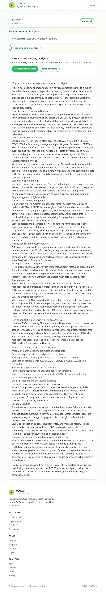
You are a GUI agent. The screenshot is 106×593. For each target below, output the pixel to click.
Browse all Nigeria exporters (24, 48)
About (11, 563)
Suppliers (13, 544)
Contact (12, 567)
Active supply (15, 517)
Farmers (12, 540)
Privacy (12, 575)
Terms (11, 571)
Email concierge (49, 68)
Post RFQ (13, 525)
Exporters (13, 548)
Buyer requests (16, 521)
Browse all (87, 21)
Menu (92, 5)
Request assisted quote (25, 68)
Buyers (12, 552)
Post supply (14, 529)
